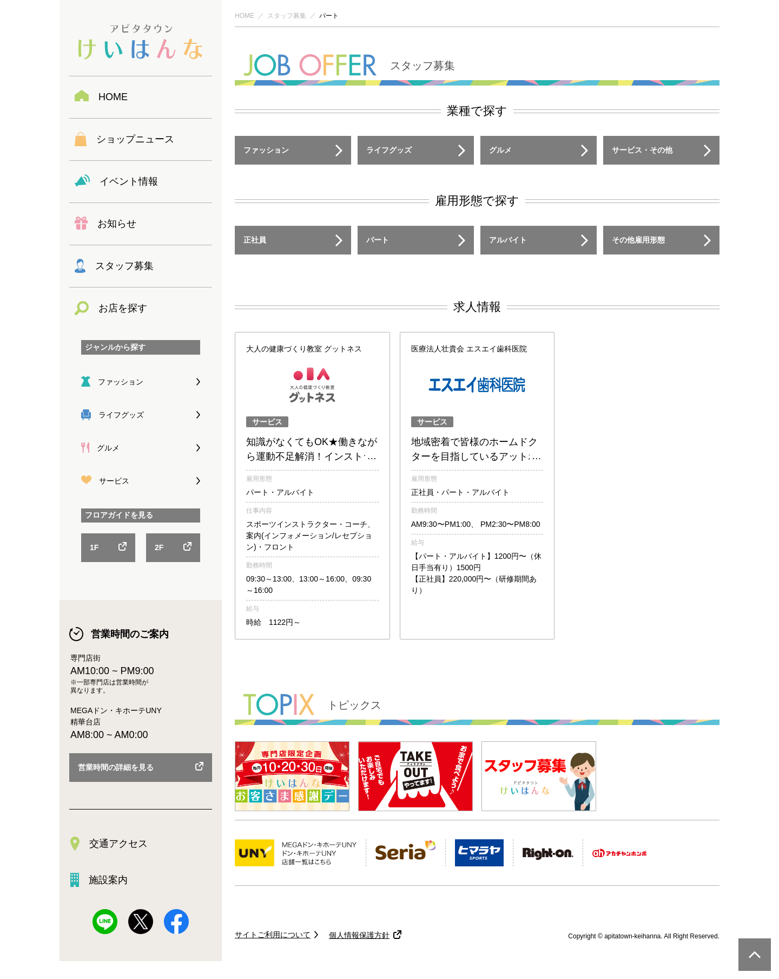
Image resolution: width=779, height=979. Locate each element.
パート (377, 240)
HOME (244, 15)
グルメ (500, 150)
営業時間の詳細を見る (116, 767)
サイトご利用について (273, 934)
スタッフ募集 (286, 15)
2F (159, 547)
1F (94, 547)
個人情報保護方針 (359, 935)
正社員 (254, 240)
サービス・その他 (642, 150)
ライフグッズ (389, 150)
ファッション (266, 150)
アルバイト (508, 240)
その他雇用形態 (638, 240)
